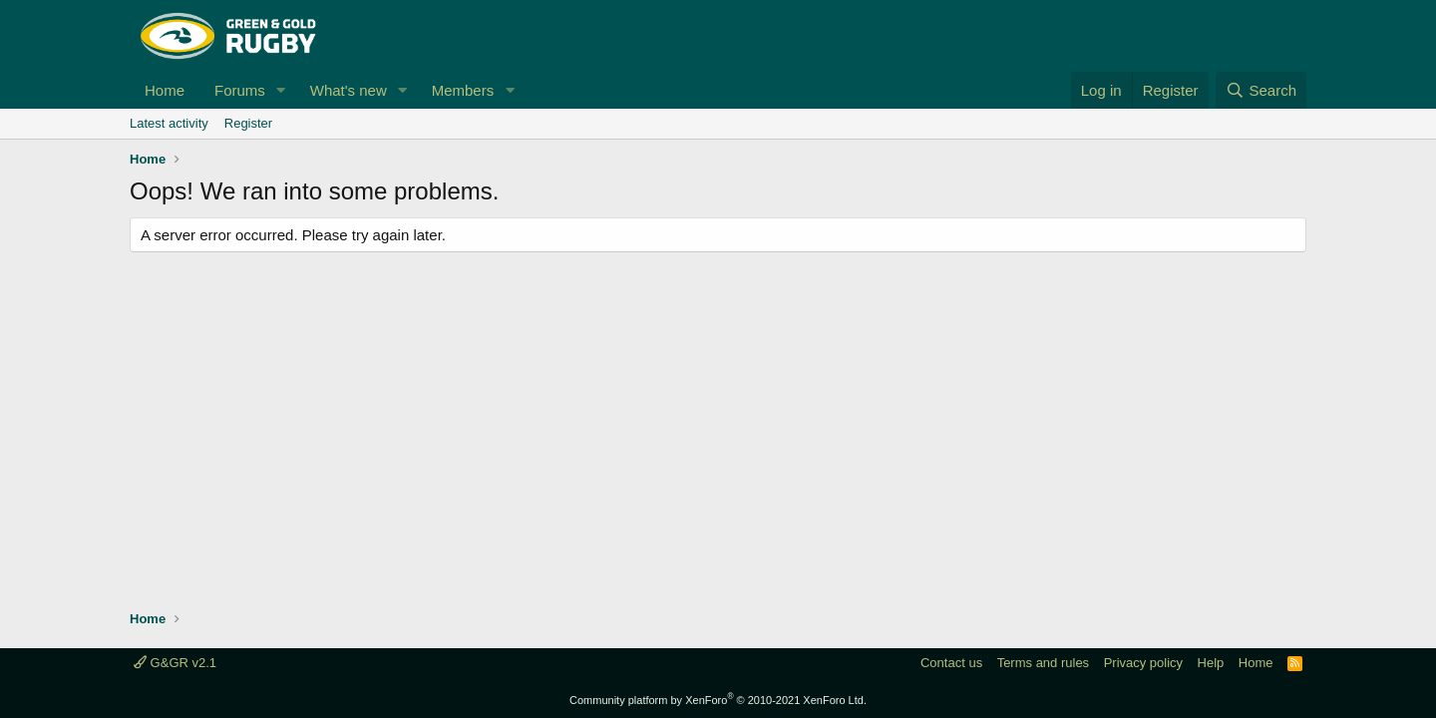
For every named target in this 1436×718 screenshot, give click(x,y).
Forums (239, 90)
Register (248, 123)
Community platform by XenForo (718, 700)
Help (1211, 662)
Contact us (951, 662)
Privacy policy (1143, 662)
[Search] (1261, 90)
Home (164, 90)
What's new (348, 90)
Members (463, 90)
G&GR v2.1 (175, 662)
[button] (281, 90)
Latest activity (169, 123)
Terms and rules (1043, 662)
